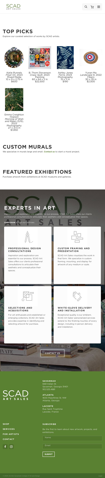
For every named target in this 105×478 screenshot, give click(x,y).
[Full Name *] (72, 437)
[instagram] (11, 446)
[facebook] (5, 446)
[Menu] (99, 7)
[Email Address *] (72, 445)
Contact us (52, 352)
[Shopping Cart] (92, 6)
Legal (100, 475)
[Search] (85, 6)
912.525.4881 (49, 389)
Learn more (9, 222)
